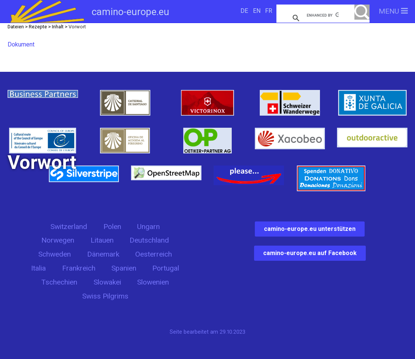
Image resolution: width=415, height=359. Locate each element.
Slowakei (107, 282)
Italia (38, 268)
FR (268, 10)
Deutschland (149, 240)
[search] (323, 15)
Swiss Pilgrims (105, 296)
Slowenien (153, 282)
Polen (112, 226)
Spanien (123, 268)
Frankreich (78, 268)
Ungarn (148, 226)
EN (257, 10)
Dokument (21, 44)
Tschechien (59, 282)
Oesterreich (153, 254)
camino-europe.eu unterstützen (310, 228)
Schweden (54, 254)
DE (244, 10)
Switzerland (68, 226)
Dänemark (103, 254)
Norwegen (57, 240)
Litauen (102, 240)
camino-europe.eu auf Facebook (310, 253)
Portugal (165, 268)
